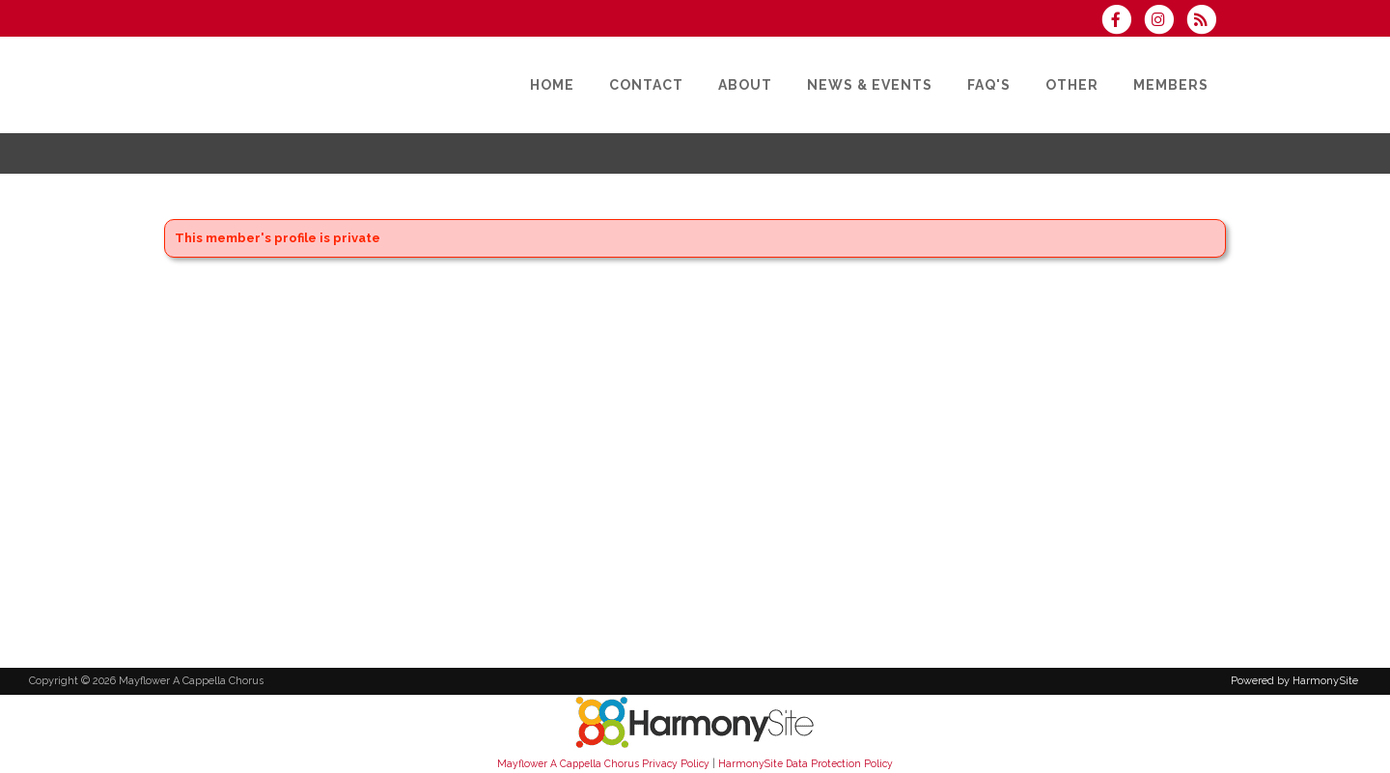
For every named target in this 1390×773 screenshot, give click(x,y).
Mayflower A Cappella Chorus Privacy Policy (603, 763)
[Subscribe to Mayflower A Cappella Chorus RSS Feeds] (1206, 21)
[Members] (1171, 85)
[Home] (552, 85)
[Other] (1072, 85)
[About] (745, 85)
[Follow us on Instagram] (1165, 21)
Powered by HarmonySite (1294, 681)
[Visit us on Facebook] (1121, 21)
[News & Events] (870, 85)
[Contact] (646, 85)
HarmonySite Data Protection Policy (805, 763)
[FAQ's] (989, 85)
